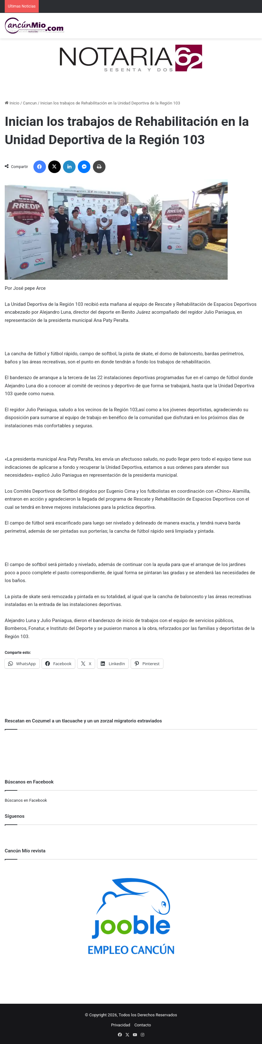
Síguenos (15, 816)
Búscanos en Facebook (26, 800)
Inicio (12, 103)
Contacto (142, 1025)
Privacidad (120, 1025)
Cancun (30, 103)
